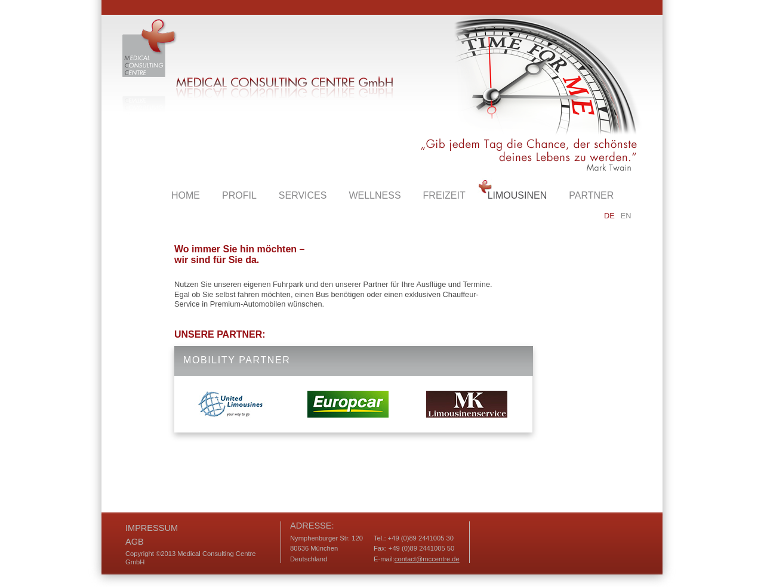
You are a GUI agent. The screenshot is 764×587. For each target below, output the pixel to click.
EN (626, 215)
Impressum (151, 528)
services (303, 195)
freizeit (444, 195)
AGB (134, 541)
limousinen (517, 195)
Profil (239, 195)
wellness (375, 195)
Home (185, 195)
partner (591, 195)
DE (609, 215)
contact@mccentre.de (427, 559)
